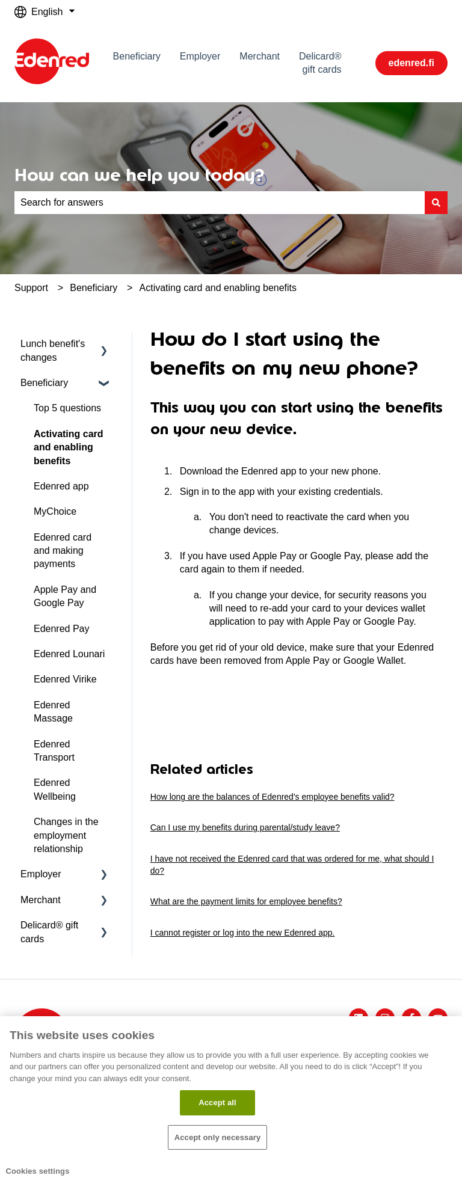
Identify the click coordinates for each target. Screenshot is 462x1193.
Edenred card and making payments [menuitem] (62, 550)
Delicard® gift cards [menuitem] (49, 931)
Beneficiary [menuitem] (44, 383)
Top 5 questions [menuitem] (67, 408)
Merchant (259, 56)
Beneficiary (137, 56)
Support (31, 288)
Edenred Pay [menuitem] (62, 629)
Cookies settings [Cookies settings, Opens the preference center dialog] (37, 1171)
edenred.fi (411, 63)
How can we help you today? (139, 175)
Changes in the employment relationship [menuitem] (66, 835)
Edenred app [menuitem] (61, 486)
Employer (200, 56)
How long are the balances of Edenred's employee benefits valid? (272, 797)
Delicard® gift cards (320, 63)
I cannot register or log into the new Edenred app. (242, 932)
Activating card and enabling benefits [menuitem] (68, 447)
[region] (231, 1104)
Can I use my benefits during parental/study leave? (245, 827)
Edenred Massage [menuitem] (53, 711)
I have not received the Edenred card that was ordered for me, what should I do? (292, 865)
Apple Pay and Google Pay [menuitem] (65, 596)
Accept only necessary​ (217, 1137)
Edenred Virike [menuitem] (65, 679)
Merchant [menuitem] (40, 900)
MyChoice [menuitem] (55, 511)
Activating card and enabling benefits (218, 288)
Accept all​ (217, 1102)
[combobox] (219, 202)
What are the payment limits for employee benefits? (246, 901)
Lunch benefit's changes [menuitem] (52, 350)
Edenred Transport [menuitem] (54, 750)
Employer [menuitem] (40, 874)
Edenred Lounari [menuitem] (69, 654)
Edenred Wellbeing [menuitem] (55, 789)
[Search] (436, 202)
